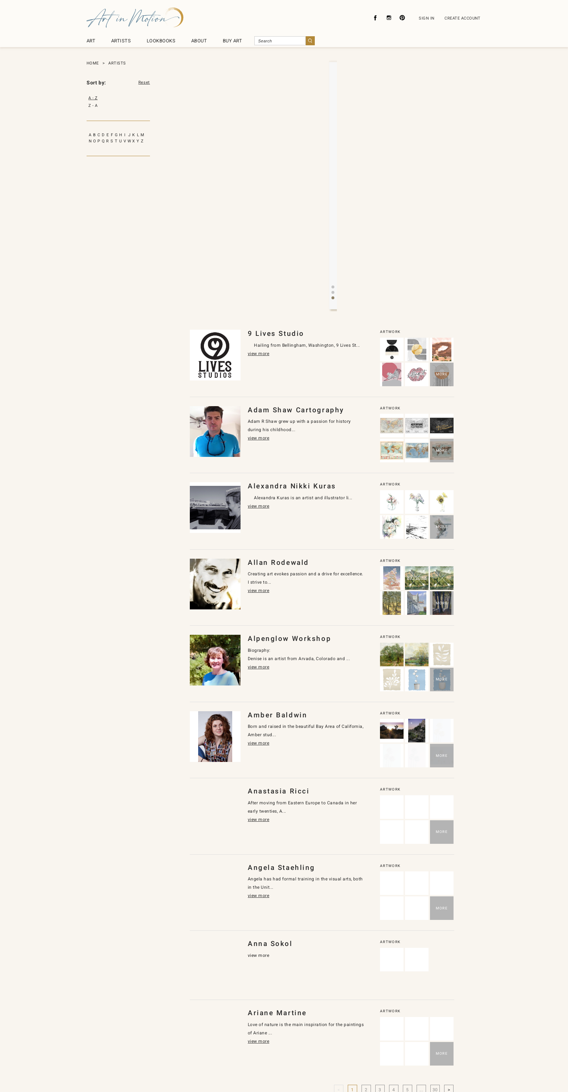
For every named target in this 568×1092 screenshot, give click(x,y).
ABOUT (199, 40)
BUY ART (232, 40)
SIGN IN (426, 18)
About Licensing (306, 1052)
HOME (93, 63)
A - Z (92, 98)
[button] (327, 184)
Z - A (92, 105)
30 (435, 976)
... (421, 976)
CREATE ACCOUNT (462, 18)
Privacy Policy (230, 1052)
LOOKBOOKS (161, 40)
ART (91, 40)
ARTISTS (121, 40)
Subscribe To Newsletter (358, 1052)
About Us (194, 1052)
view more (319, 158)
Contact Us (267, 1052)
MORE (442, 261)
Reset (144, 82)
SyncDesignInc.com (287, 1075)
